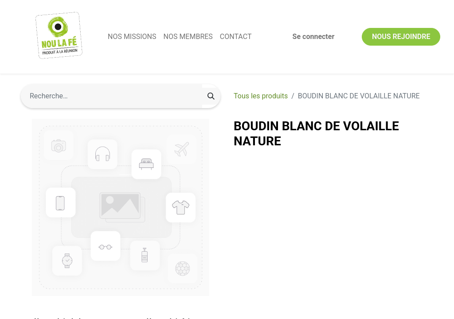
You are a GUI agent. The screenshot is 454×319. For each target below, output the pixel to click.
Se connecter (314, 36)
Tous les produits (261, 96)
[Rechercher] (211, 96)
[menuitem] (132, 37)
